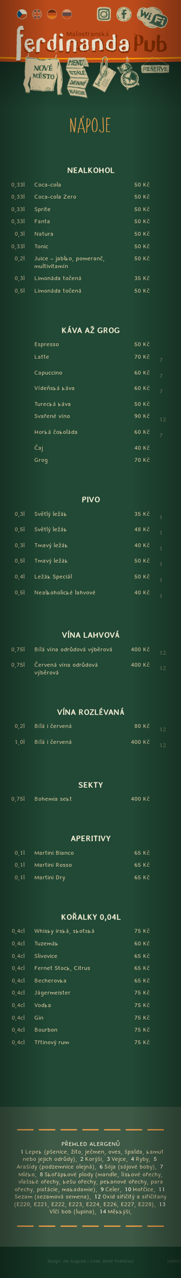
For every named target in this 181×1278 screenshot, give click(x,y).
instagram (104, 14)
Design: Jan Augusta (66, 1261)
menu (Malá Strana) (77, 63)
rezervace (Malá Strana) (154, 64)
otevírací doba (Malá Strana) (127, 73)
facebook (124, 14)
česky (22, 14)
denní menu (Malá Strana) (77, 83)
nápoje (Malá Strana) (77, 92)
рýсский (67, 14)
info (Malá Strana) (104, 74)
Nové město (43, 74)
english (37, 14)
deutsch (52, 14)
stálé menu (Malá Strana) (77, 73)
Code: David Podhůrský (112, 1261)
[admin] (174, 1261)
